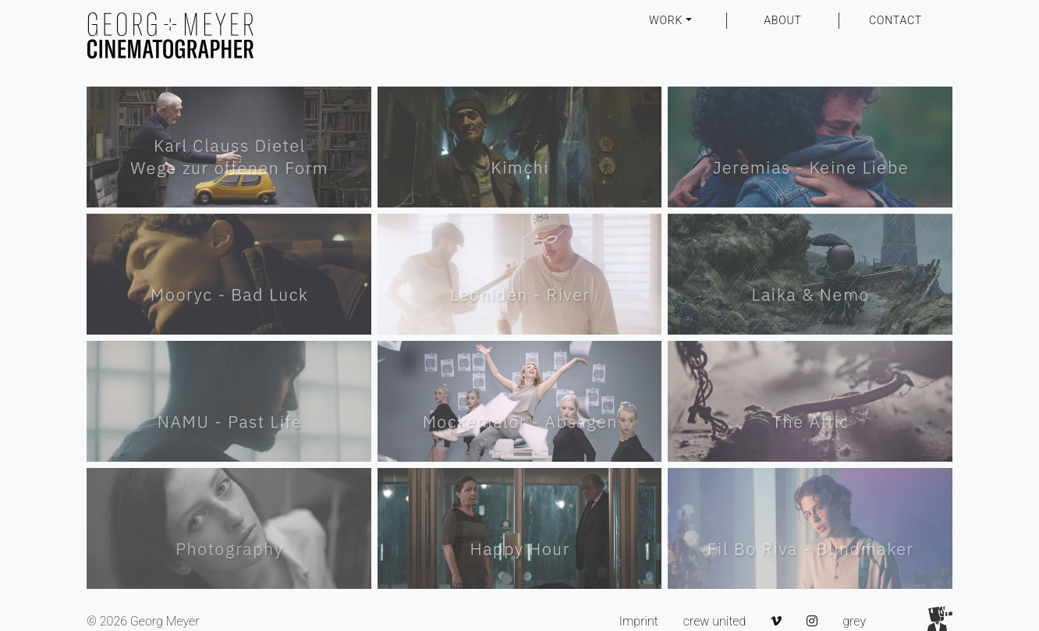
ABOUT (783, 20)
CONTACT (895, 20)
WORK (666, 20)
